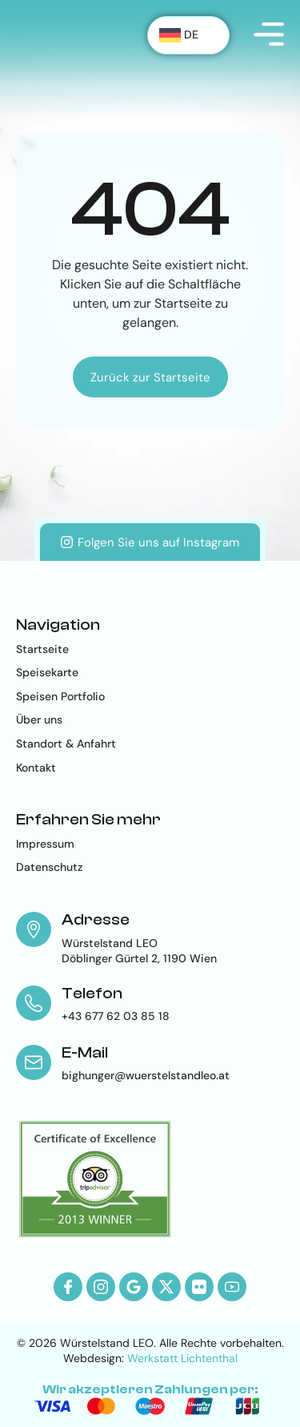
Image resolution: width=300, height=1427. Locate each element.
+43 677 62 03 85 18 (116, 1016)
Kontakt (36, 767)
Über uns (39, 719)
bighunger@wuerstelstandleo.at (146, 1075)
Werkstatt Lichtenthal (182, 1358)
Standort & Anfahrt (66, 743)
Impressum (45, 843)
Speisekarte (47, 672)
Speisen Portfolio (60, 696)
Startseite (42, 649)
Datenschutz (49, 867)
